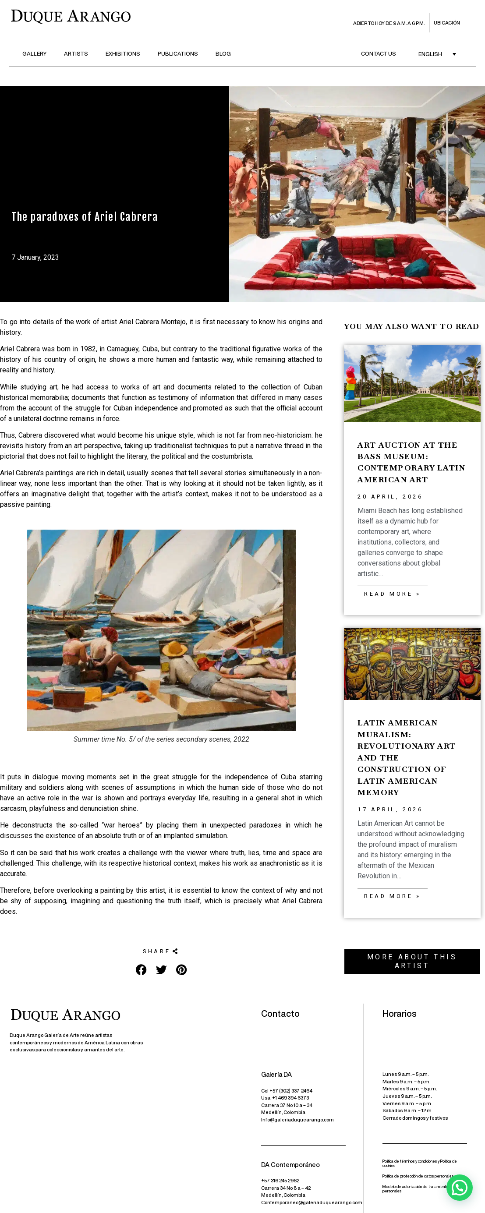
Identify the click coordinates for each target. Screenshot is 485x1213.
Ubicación (447, 22)
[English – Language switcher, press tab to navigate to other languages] (437, 54)
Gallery (34, 54)
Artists (76, 54)
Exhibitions (123, 54)
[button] (161, 951)
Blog (223, 54)
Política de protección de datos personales (417, 1176)
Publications (178, 54)
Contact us (378, 54)
